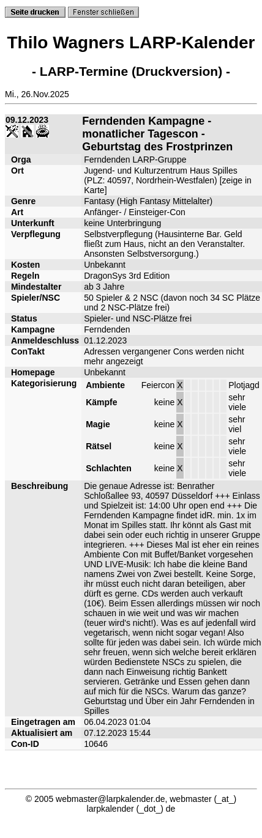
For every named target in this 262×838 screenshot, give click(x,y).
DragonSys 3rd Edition (127, 276)
